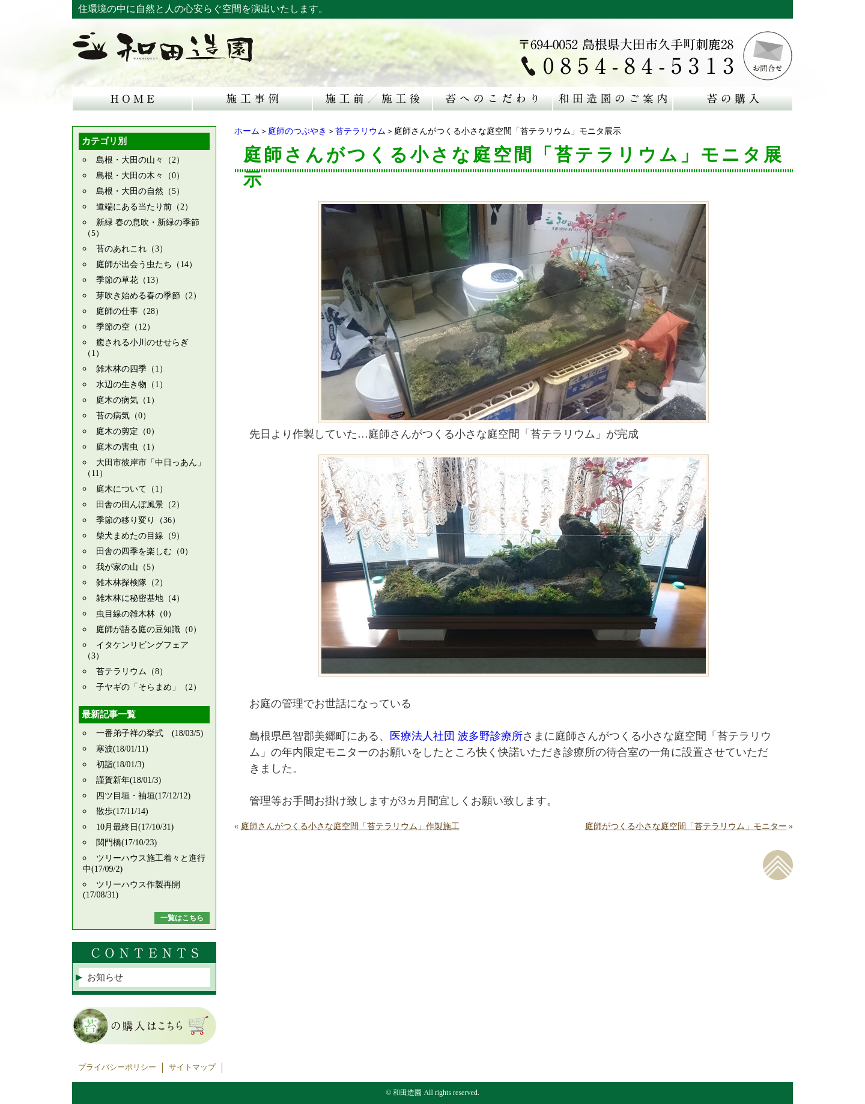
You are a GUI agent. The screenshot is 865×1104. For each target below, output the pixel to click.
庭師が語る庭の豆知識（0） (148, 629)
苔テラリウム (360, 131)
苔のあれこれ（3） (132, 248)
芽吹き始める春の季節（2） (148, 295)
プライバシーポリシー (117, 1067)
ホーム (247, 131)
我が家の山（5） (127, 567)
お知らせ (105, 977)
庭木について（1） (132, 488)
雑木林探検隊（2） (132, 582)
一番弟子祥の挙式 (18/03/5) (149, 733)
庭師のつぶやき (297, 131)
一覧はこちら (182, 918)
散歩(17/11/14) (122, 811)
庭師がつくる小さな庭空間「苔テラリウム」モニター (686, 826)
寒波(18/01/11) (122, 748)
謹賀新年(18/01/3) (128, 780)
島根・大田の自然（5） (140, 191)
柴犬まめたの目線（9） (140, 535)
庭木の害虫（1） (127, 446)
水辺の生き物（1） (132, 384)
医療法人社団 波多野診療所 (456, 736)
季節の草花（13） (129, 280)
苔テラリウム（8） (132, 671)
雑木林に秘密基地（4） (140, 598)
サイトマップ (192, 1067)
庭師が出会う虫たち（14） (146, 264)
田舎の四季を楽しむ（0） (144, 551)
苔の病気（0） (123, 415)
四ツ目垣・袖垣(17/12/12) (143, 795)
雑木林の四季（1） (132, 368)
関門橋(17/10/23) (126, 842)
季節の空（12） (125, 326)
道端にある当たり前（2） (144, 206)
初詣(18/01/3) (120, 764)
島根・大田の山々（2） (140, 159)
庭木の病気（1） (127, 400)
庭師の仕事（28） (129, 311)
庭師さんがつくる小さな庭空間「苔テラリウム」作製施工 (350, 826)
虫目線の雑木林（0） (136, 613)
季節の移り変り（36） (138, 520)
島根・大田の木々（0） (140, 175)
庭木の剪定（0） (127, 431)
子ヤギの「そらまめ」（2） (148, 687)
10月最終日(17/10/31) (135, 826)
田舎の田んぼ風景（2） (140, 504)
